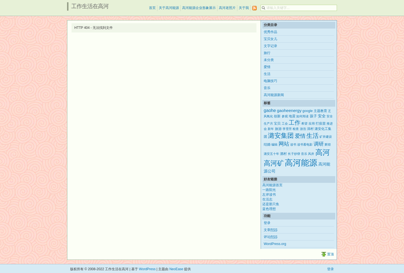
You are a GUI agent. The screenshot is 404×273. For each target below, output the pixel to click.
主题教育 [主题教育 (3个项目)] (320, 111)
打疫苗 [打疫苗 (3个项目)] (321, 123)
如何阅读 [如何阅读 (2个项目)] (302, 116)
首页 (152, 8)
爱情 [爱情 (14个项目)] (300, 136)
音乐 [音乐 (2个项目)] (304, 153)
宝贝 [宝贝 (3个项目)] (277, 123)
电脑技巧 (270, 81)
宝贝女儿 (270, 39)
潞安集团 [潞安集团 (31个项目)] (281, 135)
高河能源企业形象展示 (199, 8)
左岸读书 (269, 195)
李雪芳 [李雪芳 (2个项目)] (287, 128)
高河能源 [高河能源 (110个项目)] (301, 162)
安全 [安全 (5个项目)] (322, 116)
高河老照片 (227, 8)
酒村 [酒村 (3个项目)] (283, 154)
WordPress (147, 269)
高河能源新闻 (274, 95)
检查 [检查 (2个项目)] (296, 128)
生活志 (267, 199)
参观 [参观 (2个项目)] (285, 116)
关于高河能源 (169, 8)
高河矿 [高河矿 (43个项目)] (274, 163)
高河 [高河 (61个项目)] (322, 152)
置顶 (330, 254)
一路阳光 (269, 190)
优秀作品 (270, 32)
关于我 (244, 8)
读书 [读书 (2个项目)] (293, 144)
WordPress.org (275, 244)
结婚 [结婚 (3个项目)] (267, 144)
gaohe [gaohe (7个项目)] (270, 110)
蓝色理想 (269, 209)
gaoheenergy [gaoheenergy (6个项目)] (289, 110)
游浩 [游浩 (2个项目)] (303, 128)
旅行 (267, 53)
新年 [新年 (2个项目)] (271, 128)
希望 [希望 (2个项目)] (304, 123)
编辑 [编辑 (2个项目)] (274, 144)
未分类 (269, 60)
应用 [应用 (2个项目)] (312, 123)
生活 (267, 74)
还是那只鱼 (270, 204)
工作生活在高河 (90, 6)
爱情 (267, 67)
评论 (270, 237)
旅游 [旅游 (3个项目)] (278, 129)
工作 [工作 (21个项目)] (294, 122)
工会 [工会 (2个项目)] (285, 123)
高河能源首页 (272, 185)
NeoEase (176, 269)
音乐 (267, 88)
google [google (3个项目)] (307, 111)
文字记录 (270, 46)
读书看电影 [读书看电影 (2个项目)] (305, 144)
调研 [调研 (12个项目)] (319, 144)
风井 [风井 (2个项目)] (311, 153)
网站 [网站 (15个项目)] (284, 144)
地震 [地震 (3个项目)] (292, 116)
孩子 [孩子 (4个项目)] (313, 116)
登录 (267, 223)
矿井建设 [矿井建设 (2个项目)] (326, 136)
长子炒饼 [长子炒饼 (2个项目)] (294, 153)
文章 (270, 230)
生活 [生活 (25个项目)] (312, 135)
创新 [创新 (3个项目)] (277, 116)
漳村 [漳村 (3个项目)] (310, 129)
